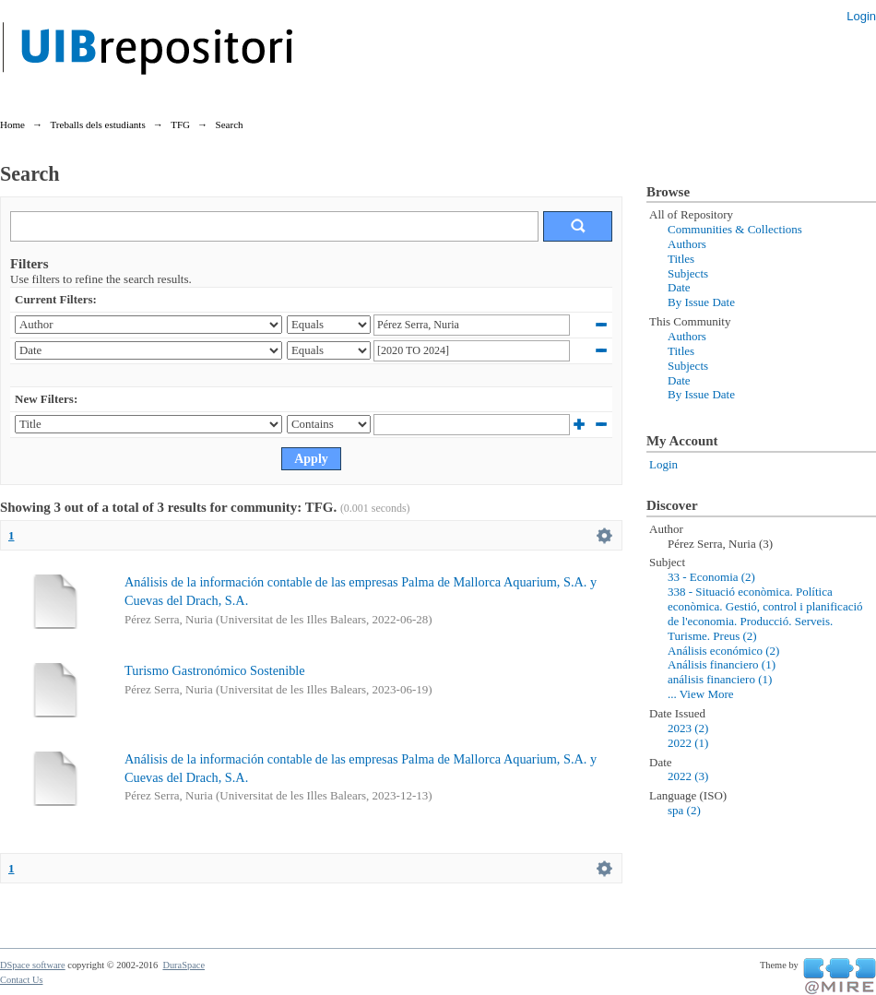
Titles (681, 259)
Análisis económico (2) (723, 650)
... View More (701, 694)
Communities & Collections (735, 229)
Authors (687, 244)
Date (679, 287)
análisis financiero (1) (720, 679)
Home (12, 124)
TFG (180, 124)
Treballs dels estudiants (97, 124)
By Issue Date (701, 302)
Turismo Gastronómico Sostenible (214, 670)
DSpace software (32, 965)
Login (861, 16)
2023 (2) (688, 728)
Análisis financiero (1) (721, 664)
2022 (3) (688, 776)
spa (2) (684, 810)
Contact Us (21, 980)
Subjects (688, 273)
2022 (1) (688, 743)
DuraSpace (183, 965)
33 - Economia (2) (711, 577)
